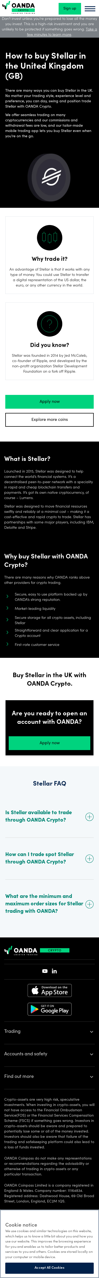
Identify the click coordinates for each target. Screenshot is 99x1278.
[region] (49, 1244)
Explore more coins (49, 420)
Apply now (50, 402)
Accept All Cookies (49, 1268)
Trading (12, 1031)
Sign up (69, 9)
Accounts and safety (25, 1054)
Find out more (19, 1076)
